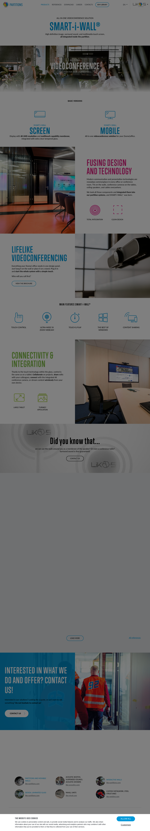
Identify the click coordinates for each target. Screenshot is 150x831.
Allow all (126, 819)
